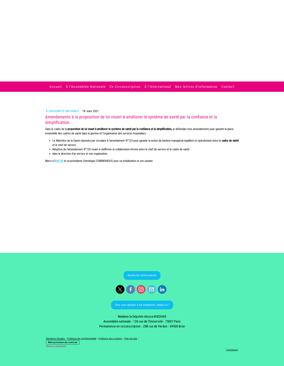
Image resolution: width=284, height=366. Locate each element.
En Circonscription (125, 87)
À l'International (158, 87)
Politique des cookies (110, 338)
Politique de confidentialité (81, 338)
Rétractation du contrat (63, 342)
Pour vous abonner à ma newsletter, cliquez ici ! (142, 305)
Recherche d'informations (142, 275)
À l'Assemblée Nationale (86, 87)
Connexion (232, 349)
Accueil (56, 87)
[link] (59, 161)
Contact (228, 87)
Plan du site (130, 338)
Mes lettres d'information (196, 87)
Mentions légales (55, 338)
